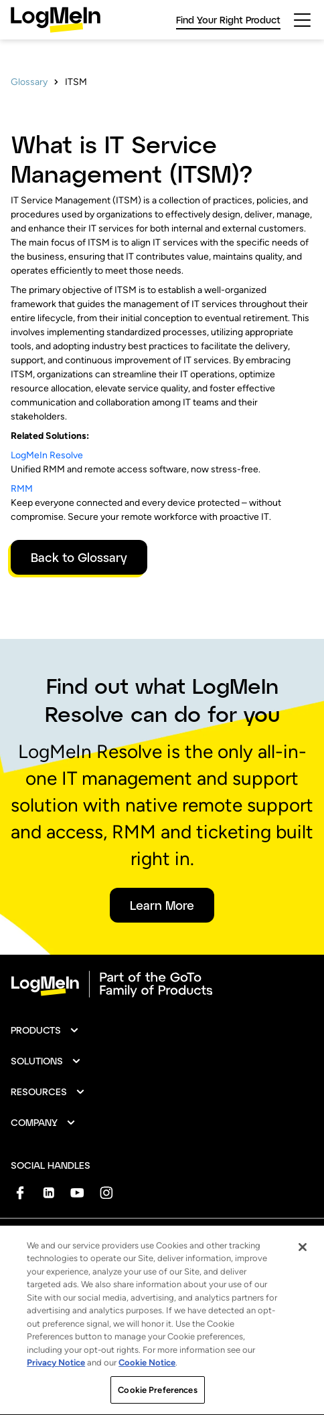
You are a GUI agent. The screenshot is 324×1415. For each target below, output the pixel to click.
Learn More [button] (162, 905)
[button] (45, 1030)
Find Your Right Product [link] (228, 19)
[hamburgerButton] (302, 20)
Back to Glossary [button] (79, 557)
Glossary (29, 82)
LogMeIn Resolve (47, 455)
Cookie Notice (146, 1403)
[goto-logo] (162, 984)
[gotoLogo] (55, 20)
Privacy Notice (56, 1403)
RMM (22, 488)
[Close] (302, 1287)
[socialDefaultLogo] (20, 1193)
